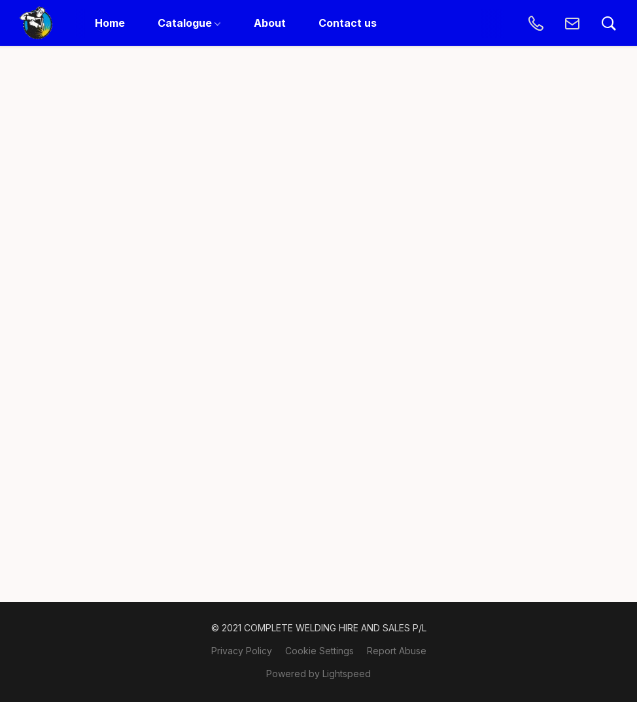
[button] (36, 23)
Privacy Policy (241, 650)
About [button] (270, 22)
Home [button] (110, 22)
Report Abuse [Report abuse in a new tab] (396, 650)
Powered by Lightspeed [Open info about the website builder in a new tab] (318, 673)
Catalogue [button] (189, 22)
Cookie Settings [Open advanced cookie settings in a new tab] (319, 650)
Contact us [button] (347, 22)
